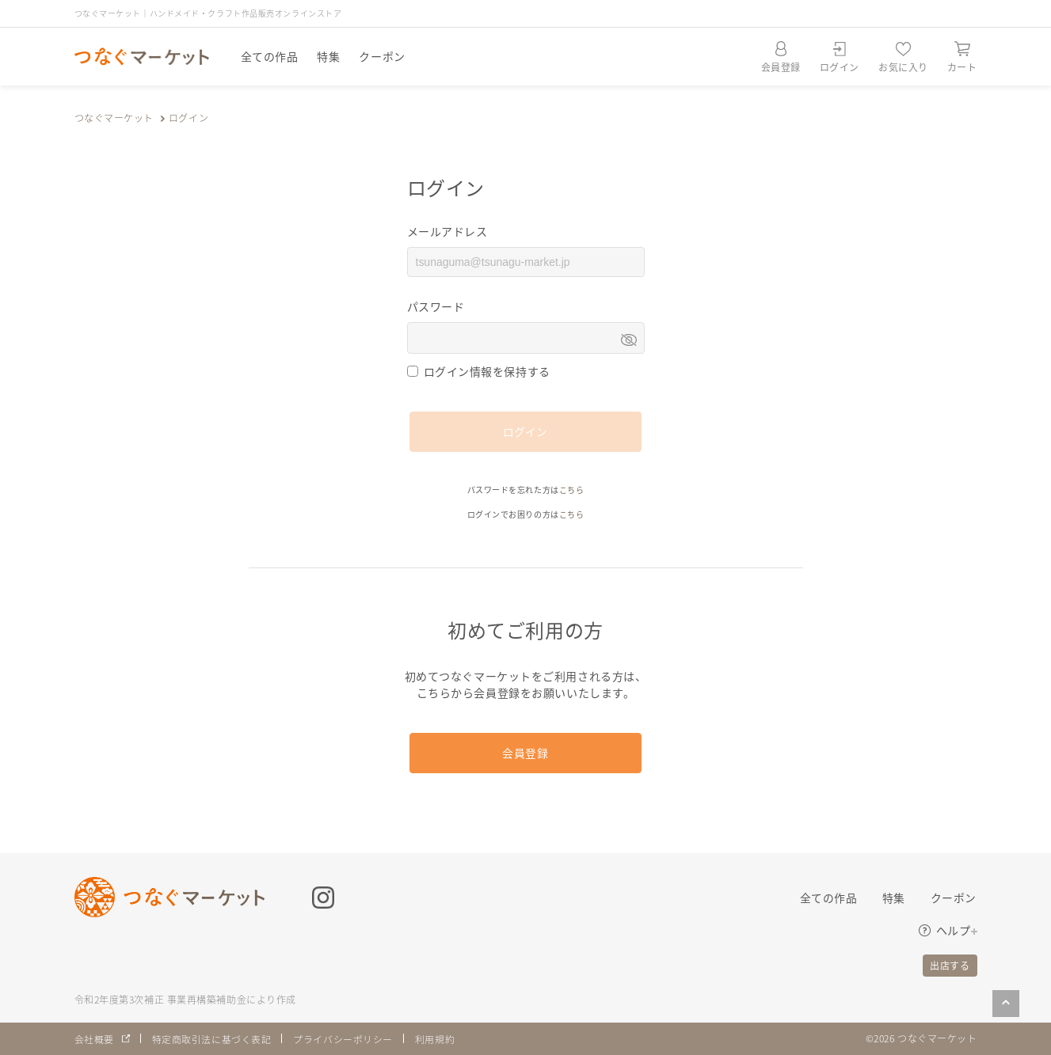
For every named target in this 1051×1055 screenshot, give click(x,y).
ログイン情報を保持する (487, 371)
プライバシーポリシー (343, 1039)
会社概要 (94, 1039)
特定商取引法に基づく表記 (212, 1039)
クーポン (382, 56)
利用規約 (435, 1039)
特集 (328, 56)
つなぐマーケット (114, 117)
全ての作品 (270, 56)
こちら (572, 489)
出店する (949, 965)
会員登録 (525, 753)
